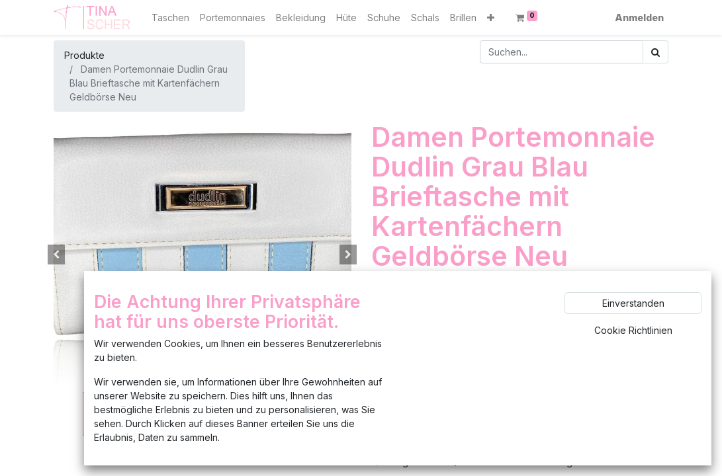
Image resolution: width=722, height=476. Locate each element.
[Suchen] (655, 51)
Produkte (84, 55)
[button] (491, 17)
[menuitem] (170, 17)
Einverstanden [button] (633, 303)
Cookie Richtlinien (633, 330)
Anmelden (639, 17)
